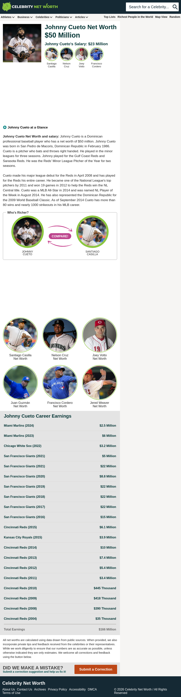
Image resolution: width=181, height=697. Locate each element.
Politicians (63, 17)
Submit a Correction (95, 669)
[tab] (60, 127)
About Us (8, 689)
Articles (81, 17)
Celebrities (44, 17)
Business (25, 17)
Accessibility (77, 689)
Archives (40, 689)
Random (174, 16)
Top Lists (109, 16)
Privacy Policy (57, 689)
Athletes (8, 17)
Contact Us (24, 689)
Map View (161, 16)
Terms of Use (11, 693)
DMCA (92, 689)
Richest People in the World (135, 16)
